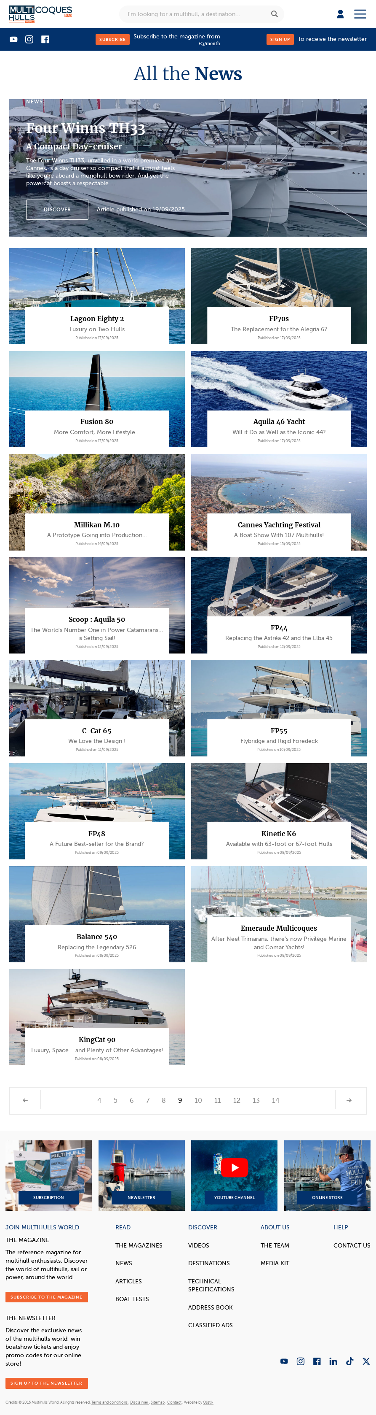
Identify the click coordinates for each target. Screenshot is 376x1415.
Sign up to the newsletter (47, 1383)
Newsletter (142, 1175)
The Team (275, 1245)
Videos (198, 1245)
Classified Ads (210, 1325)
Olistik (208, 1402)
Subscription (48, 1175)
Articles (128, 1281)
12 (236, 1100)
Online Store (327, 1175)
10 (198, 1100)
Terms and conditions (109, 1402)
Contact (174, 1402)
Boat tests (132, 1299)
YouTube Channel (234, 1175)
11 (217, 1100)
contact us (352, 1245)
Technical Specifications (211, 1285)
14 (276, 1100)
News (123, 1263)
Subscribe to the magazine (47, 1297)
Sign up (280, 39)
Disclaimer (139, 1402)
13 (256, 1100)
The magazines (139, 1245)
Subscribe (112, 39)
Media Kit (275, 1263)
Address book (210, 1307)
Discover (57, 210)
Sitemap (158, 1402)
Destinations (209, 1263)
